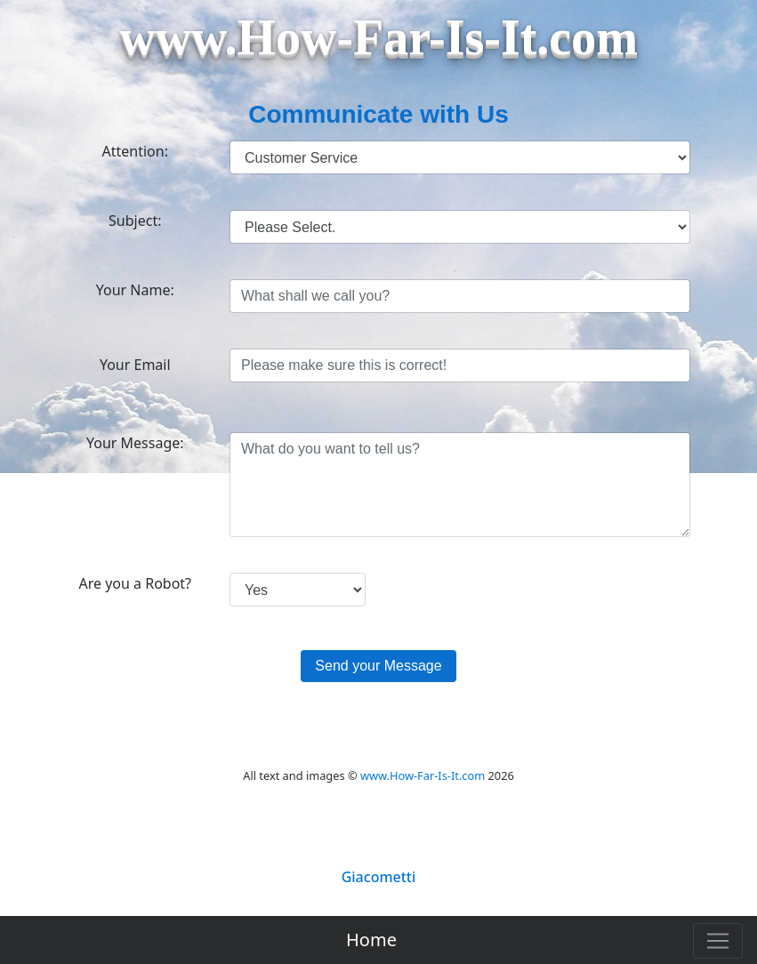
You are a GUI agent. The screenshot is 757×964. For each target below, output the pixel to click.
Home (371, 940)
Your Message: (135, 443)
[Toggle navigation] (718, 941)
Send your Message (378, 665)
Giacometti (379, 877)
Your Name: (135, 290)
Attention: (135, 151)
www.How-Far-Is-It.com (422, 775)
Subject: (135, 220)
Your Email (135, 364)
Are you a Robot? (134, 583)
